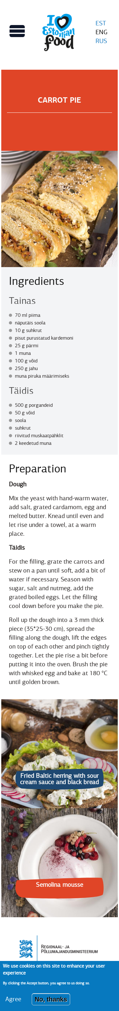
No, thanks (51, 1003)
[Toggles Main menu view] (17, 31)
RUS (101, 41)
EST (101, 23)
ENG (102, 32)
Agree (13, 1004)
